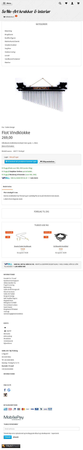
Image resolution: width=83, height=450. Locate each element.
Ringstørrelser (8, 300)
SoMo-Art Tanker (9, 294)
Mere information (8, 146)
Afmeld (15, 437)
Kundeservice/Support (11, 281)
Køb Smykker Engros (10, 298)
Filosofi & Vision (9, 292)
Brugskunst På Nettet (11, 309)
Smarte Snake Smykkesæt (22, 246)
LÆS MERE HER (20, 266)
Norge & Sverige (9, 296)
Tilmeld (7, 437)
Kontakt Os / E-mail (10, 278)
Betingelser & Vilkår (10, 303)
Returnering (7, 287)
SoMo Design (10, 127)
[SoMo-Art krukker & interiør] (26, 11)
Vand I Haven (8, 307)
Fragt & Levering (9, 285)
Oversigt (6, 311)
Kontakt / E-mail (8, 366)
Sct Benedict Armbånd (60, 246)
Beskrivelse (7, 186)
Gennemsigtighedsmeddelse (13, 314)
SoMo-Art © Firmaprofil (11, 289)
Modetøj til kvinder (17, 175)
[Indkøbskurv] (41, 16)
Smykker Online (16, 171)
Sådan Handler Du (10, 283)
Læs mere (34, 178)
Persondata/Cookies (10, 305)
